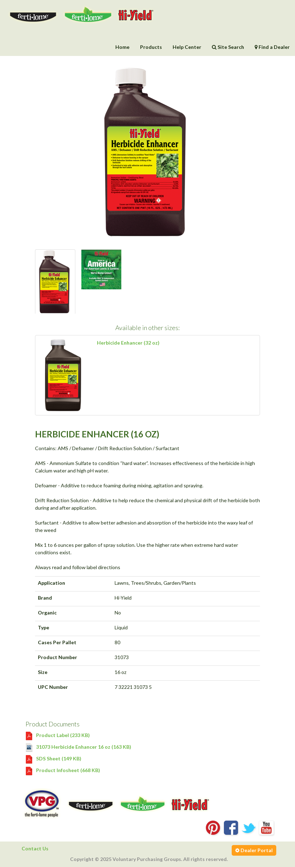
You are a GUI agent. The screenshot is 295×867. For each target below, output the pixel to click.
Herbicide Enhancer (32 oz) (128, 343)
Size (42, 672)
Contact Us (35, 848)
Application (51, 583)
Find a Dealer (272, 47)
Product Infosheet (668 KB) (62, 770)
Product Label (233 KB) (57, 735)
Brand (45, 598)
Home (122, 47)
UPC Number (53, 687)
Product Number (57, 657)
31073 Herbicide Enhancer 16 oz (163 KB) (78, 747)
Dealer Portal (254, 850)
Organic (47, 613)
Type (43, 627)
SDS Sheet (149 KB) (53, 758)
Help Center (187, 47)
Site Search (228, 47)
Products (151, 47)
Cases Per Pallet (57, 642)
